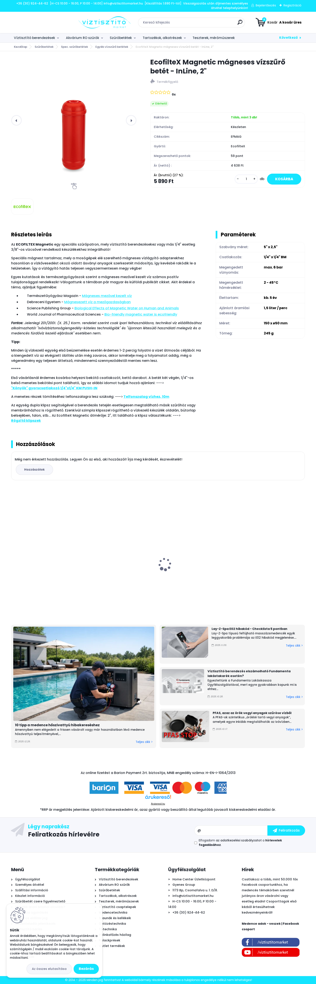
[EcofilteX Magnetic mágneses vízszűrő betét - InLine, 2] (22, 206)
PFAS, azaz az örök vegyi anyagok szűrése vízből (252, 713)
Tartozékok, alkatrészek (162, 38)
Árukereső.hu (158, 803)
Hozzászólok (35, 469)
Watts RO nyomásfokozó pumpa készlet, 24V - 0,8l (115, 570)
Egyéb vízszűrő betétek (111, 47)
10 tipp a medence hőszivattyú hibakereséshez (57, 725)
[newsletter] (286, 830)
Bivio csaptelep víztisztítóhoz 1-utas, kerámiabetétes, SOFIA (267, 570)
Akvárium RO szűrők (82, 38)
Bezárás (86, 968)
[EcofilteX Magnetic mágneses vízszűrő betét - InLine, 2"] (73, 120)
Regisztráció (292, 5)
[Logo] (37, 22)
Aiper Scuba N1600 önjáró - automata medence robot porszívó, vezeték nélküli (194, 570)
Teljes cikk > (144, 742)
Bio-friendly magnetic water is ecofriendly (140, 314)
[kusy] (245, 179)
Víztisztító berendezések (34, 38)
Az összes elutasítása (49, 969)
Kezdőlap (20, 47)
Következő (288, 37)
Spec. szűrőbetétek (74, 47)
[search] (206, 24)
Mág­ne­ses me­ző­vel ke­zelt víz (107, 295)
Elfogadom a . (240, 842)
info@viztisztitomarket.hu (193, 896)
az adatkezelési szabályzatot (239, 840)
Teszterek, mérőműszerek (214, 38)
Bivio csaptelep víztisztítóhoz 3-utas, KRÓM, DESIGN (45, 570)
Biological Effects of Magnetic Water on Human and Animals (126, 308)
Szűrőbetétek (121, 38)
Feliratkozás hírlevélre (63, 834)
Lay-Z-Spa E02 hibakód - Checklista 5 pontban (249, 629)
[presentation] (16, 120)
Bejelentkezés (266, 5)
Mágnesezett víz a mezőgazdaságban (97, 302)
